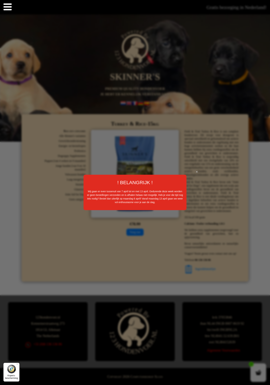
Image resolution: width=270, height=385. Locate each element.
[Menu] (17, 365)
